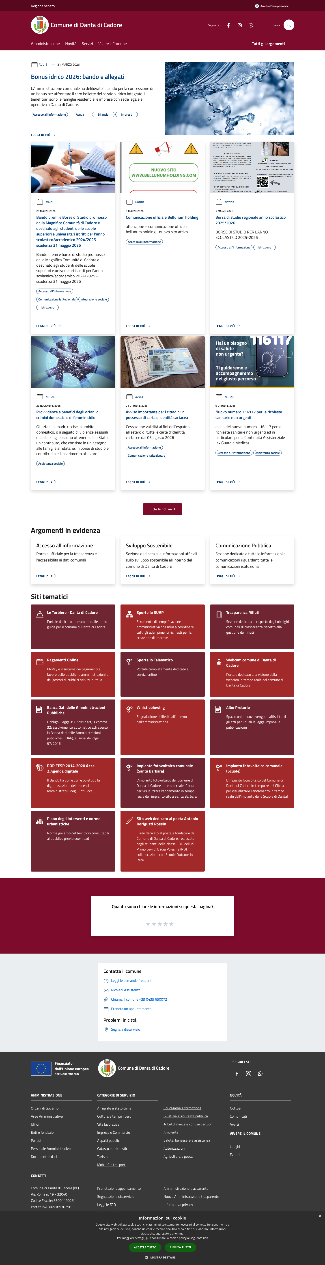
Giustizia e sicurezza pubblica (186, 1116)
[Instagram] (237, 25)
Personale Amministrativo (51, 1148)
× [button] (320, 1216)
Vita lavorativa (108, 1124)
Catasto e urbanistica (113, 1148)
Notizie (135, 202)
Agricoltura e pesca (178, 1156)
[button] (163, 1257)
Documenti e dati (44, 1156)
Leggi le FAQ (106, 1204)
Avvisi (44, 64)
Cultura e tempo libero (114, 1116)
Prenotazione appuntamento (119, 1188)
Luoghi (235, 1146)
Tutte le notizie (162, 509)
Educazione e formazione (182, 1108)
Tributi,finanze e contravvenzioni (188, 1124)
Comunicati (238, 1116)
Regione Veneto (43, 6)
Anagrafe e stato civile (114, 1108)
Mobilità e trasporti (111, 1164)
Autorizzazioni (174, 1148)
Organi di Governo (44, 1108)
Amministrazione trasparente (186, 1188)
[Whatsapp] (249, 25)
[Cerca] (289, 24)
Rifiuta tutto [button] (180, 1247)
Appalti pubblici (109, 1140)
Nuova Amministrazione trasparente (191, 1196)
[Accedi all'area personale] (271, 6)
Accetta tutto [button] (145, 1247)
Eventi (235, 1154)
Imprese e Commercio (113, 1132)
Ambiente (171, 1132)
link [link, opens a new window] (205, 1238)
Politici (36, 1140)
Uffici (35, 1124)
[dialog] (162, 1238)
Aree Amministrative (47, 1116)
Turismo (103, 1156)
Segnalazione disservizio (115, 1196)
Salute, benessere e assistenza (187, 1140)
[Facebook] (226, 25)
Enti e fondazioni (43, 1132)
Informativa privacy (178, 1204)
